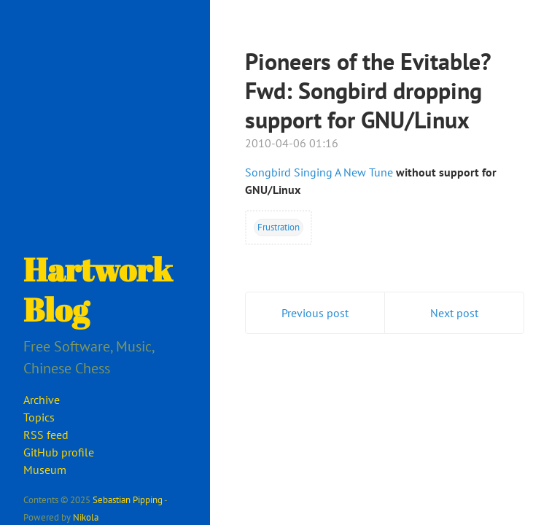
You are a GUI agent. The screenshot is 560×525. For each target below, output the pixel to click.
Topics (39, 417)
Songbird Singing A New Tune (319, 172)
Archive (41, 399)
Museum (44, 469)
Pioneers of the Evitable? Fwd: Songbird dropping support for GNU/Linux (368, 90)
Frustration (278, 226)
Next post (454, 313)
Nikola (85, 517)
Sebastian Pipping (128, 499)
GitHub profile (58, 452)
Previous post (315, 313)
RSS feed (46, 434)
